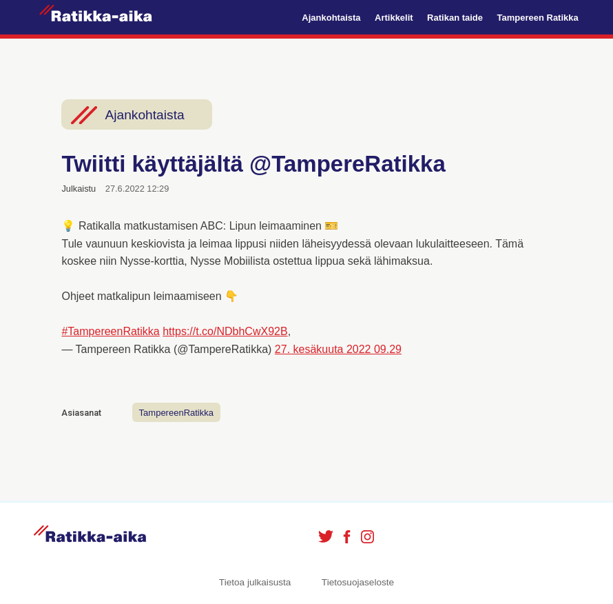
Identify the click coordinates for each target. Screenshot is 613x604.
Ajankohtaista (331, 17)
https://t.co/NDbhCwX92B (225, 331)
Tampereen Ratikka (537, 17)
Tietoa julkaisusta (255, 582)
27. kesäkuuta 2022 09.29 (338, 349)
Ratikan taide (455, 17)
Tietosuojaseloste (358, 582)
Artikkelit (394, 17)
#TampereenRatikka (110, 331)
